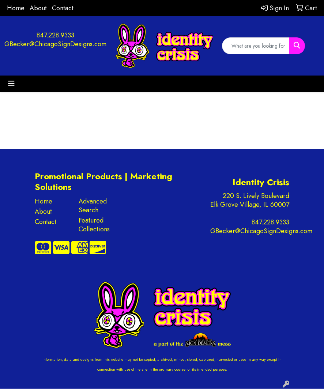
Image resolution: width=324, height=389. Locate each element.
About (38, 8)
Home (16, 8)
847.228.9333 (55, 35)
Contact (63, 8)
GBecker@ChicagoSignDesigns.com (55, 44)
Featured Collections (94, 225)
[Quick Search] (256, 45)
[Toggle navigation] (11, 83)
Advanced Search (93, 206)
